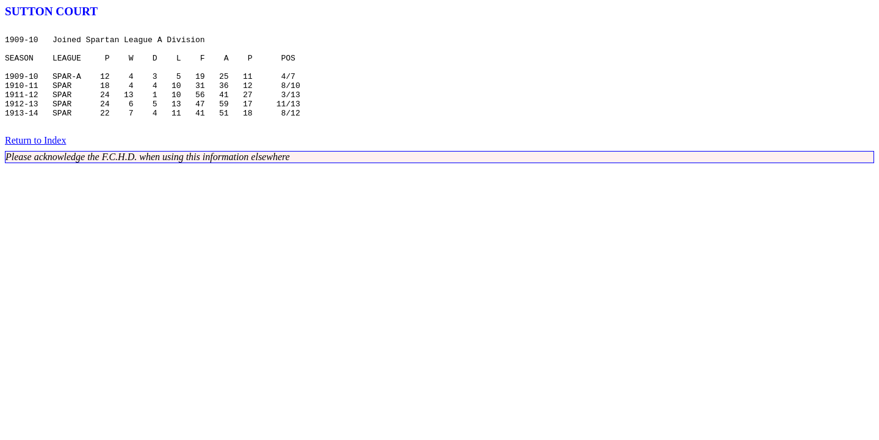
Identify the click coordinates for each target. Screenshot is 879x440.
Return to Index (35, 160)
